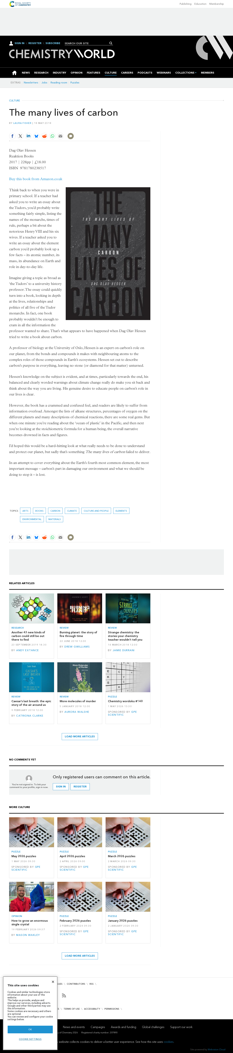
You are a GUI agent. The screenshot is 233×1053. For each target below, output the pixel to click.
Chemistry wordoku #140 (125, 701)
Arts (25, 510)
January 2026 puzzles (122, 920)
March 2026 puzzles (121, 856)
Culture (14, 100)
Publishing (185, 3)
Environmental (32, 519)
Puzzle (112, 696)
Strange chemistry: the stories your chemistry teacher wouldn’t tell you (125, 636)
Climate (72, 510)
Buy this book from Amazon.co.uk (35, 179)
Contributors (76, 984)
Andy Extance (27, 650)
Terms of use (72, 1008)
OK (30, 1029)
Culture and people (96, 510)
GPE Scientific (122, 713)
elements (121, 510)
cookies (168, 1042)
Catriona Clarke (29, 715)
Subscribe (53, 43)
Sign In (19, 43)
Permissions (111, 1008)
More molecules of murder (78, 701)
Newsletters (31, 82)
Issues (58, 984)
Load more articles (80, 736)
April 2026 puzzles (72, 856)
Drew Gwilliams (77, 646)
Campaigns (98, 1027)
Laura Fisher (22, 123)
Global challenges (153, 1027)
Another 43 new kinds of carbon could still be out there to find (28, 636)
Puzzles (74, 82)
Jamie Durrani (124, 650)
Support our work (181, 1027)
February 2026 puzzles (75, 920)
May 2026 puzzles (23, 856)
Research (17, 627)
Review (64, 627)
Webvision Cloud (216, 1049)
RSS (92, 984)
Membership (216, 3)
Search (111, 43)
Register (35, 43)
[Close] (53, 982)
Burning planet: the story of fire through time (78, 634)
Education (200, 3)
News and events (74, 1027)
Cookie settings (30, 1039)
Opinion (16, 916)
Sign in (61, 786)
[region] (30, 1013)
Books (39, 510)
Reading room (59, 82)
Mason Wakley (28, 935)
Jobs (44, 82)
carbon (55, 510)
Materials (54, 519)
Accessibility (92, 1008)
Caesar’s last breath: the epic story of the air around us (31, 703)
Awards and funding (123, 1027)
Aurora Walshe (76, 711)
